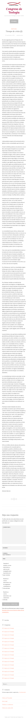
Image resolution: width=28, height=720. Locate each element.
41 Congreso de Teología (8, 635)
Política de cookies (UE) (7, 708)
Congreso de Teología (14, 10)
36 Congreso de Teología (8, 651)
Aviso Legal (4, 701)
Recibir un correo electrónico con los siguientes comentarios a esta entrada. (7, 583)
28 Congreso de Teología (8, 678)
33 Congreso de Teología (8, 661)
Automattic (19, 717)
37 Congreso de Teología (8, 648)
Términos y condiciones (7, 704)
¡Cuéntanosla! (22, 692)
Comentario (6, 528)
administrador (20, 35)
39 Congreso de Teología (8, 641)
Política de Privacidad (7, 698)
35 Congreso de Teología (8, 654)
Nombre (5, 547)
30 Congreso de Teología (8, 671)
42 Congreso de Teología (8, 631)
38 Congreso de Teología (8, 644)
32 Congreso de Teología (8, 665)
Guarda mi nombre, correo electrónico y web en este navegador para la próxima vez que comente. (7, 569)
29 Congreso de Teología (8, 674)
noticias (14, 29)
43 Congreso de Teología (8, 628)
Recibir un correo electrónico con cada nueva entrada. (7, 595)
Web (4, 558)
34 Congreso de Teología (8, 658)
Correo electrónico (6, 555)
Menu (15, 21)
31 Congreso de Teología (8, 668)
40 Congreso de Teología (8, 638)
